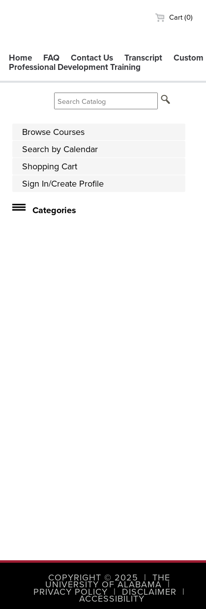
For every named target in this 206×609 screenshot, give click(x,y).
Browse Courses (53, 132)
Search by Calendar (60, 149)
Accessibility (112, 598)
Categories (54, 210)
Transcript (143, 58)
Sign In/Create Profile (63, 183)
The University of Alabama (107, 581)
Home (20, 58)
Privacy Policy (70, 591)
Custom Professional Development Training (106, 62)
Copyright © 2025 (93, 577)
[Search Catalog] (106, 101)
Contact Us (92, 58)
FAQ (51, 58)
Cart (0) (174, 17)
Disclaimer (149, 591)
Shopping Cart (49, 166)
